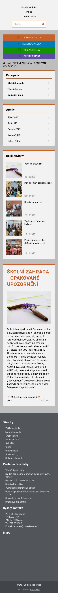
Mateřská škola (16, 83)
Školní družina (15, 89)
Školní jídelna (11, 435)
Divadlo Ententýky (33, 202)
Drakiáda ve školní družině (18, 498)
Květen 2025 (14, 135)
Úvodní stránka (29, 7)
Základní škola (15, 95)
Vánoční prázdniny (33, 163)
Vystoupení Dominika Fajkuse (20, 488)
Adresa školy (12, 454)
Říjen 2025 (13, 117)
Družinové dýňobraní (15, 502)
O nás (29, 11)
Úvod (8, 63)
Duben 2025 (14, 141)
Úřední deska (29, 16)
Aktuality (9, 443)
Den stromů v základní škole (38, 183)
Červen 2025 (14, 129)
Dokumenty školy (14, 458)
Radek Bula (35, 589)
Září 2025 (12, 123)
